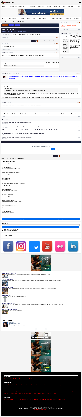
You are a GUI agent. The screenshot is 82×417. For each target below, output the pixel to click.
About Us (10, 378)
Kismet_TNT (6, 34)
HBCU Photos (7, 393)
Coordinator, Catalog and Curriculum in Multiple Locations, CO (11, 172)
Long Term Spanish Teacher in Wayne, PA (8, 194)
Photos (22, 18)
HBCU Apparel (29, 393)
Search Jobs (21, 219)
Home (3, 6)
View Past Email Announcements (11, 229)
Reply (57, 37)
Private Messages (58, 385)
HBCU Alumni (42, 391)
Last (57, 40)
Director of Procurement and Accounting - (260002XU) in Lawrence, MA (12, 201)
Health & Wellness (46, 393)
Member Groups (39, 385)
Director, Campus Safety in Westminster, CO (8, 212)
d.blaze (4, 102)
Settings (17, 25)
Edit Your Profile (7, 385)
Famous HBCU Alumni (57, 18)
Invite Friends (32, 385)
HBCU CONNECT (8, 235)
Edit (3, 49)
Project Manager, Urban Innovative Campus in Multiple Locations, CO (11, 168)
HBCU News (65, 391)
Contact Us (76, 18)
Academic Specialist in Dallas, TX (6, 179)
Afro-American (6, 110)
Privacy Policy (37, 409)
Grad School (54, 393)
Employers (70, 6)
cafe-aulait (5, 52)
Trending (5, 25)
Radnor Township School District (6, 185)
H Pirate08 (64, 33)
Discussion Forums (32, 391)
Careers (49, 6)
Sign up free (45, 151)
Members (32, 6)
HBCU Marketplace (13, 18)
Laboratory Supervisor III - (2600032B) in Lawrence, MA (10, 205)
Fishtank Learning (4, 207)
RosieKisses (5, 73)
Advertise (68, 18)
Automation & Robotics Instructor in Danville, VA (9, 216)
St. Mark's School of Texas (6, 178)
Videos (28, 18)
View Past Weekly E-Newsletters (10, 230)
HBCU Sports (72, 391)
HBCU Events (22, 393)
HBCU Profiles (57, 6)
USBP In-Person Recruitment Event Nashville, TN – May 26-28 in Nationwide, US (13, 183)
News (64, 6)
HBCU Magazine (42, 18)
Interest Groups (13, 21)
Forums (78, 6)
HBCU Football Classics (20, 399)
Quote (57, 49)
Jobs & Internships (23, 391)
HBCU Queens (61, 399)
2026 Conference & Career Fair (17, 6)
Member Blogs (57, 391)
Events (33, 18)
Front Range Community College (6, 163)
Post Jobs (60, 219)
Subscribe (40, 227)
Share (8, 37)
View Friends (24, 385)
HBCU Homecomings (9, 399)
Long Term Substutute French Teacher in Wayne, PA (9, 190)
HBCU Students (49, 391)
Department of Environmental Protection (8, 200)
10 (53, 40)
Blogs (3, 18)
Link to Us (28, 378)
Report (8, 49)
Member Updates (48, 385)
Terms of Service (44, 409)
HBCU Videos (14, 393)
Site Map (39, 378)
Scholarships (41, 6)
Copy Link (4, 37)
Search (11, 25)
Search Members (16, 385)
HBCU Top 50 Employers (32, 399)
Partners (33, 378)
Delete (5, 49)
